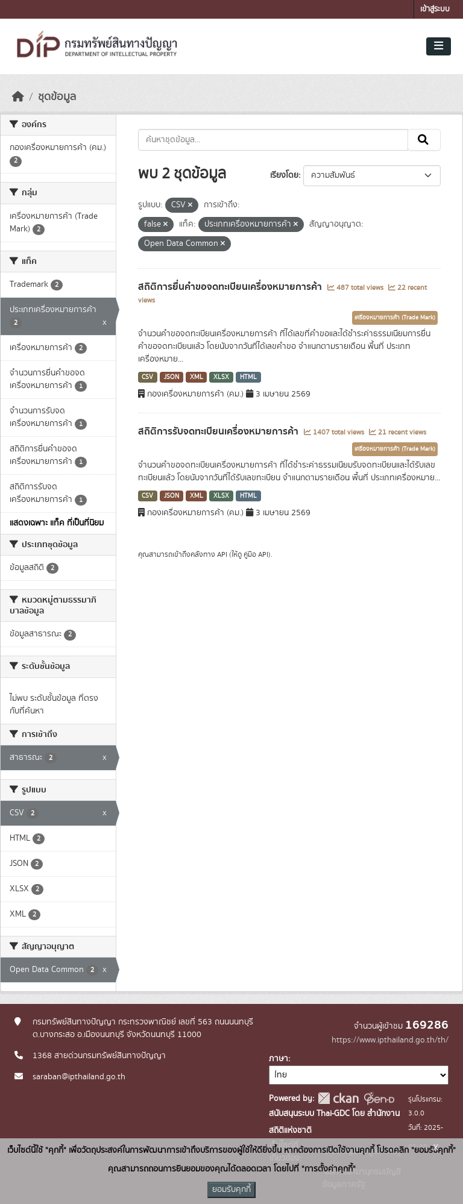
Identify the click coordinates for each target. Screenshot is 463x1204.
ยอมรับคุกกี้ (231, 1190)
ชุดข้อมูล (57, 97)
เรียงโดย (284, 175)
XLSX (221, 377)
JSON (171, 377)
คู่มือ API (256, 554)
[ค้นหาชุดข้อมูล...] (273, 140)
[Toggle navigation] (438, 46)
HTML (248, 377)
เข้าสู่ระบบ (435, 9)
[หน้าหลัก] (18, 97)
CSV (147, 377)
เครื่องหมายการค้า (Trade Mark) (394, 317)
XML (196, 377)
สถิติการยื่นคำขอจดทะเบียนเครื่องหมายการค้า (231, 287)
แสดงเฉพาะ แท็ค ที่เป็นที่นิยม (57, 523)
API (222, 554)
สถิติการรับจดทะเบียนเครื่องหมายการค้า (219, 431)
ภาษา (278, 1059)
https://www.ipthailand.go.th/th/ (390, 1040)
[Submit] (424, 140)
